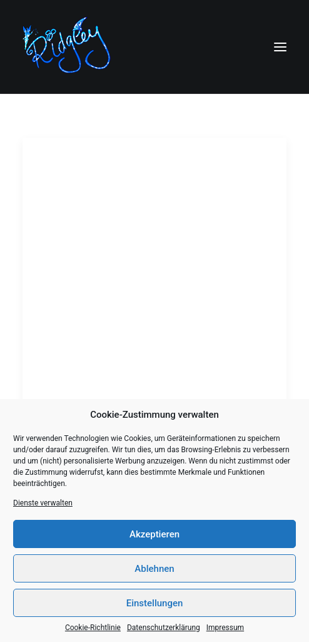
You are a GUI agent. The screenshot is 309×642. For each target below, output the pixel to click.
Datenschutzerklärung (163, 627)
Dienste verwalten (43, 503)
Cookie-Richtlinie (93, 627)
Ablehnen (154, 568)
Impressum (225, 627)
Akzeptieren (154, 534)
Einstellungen (154, 603)
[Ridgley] (69, 46)
